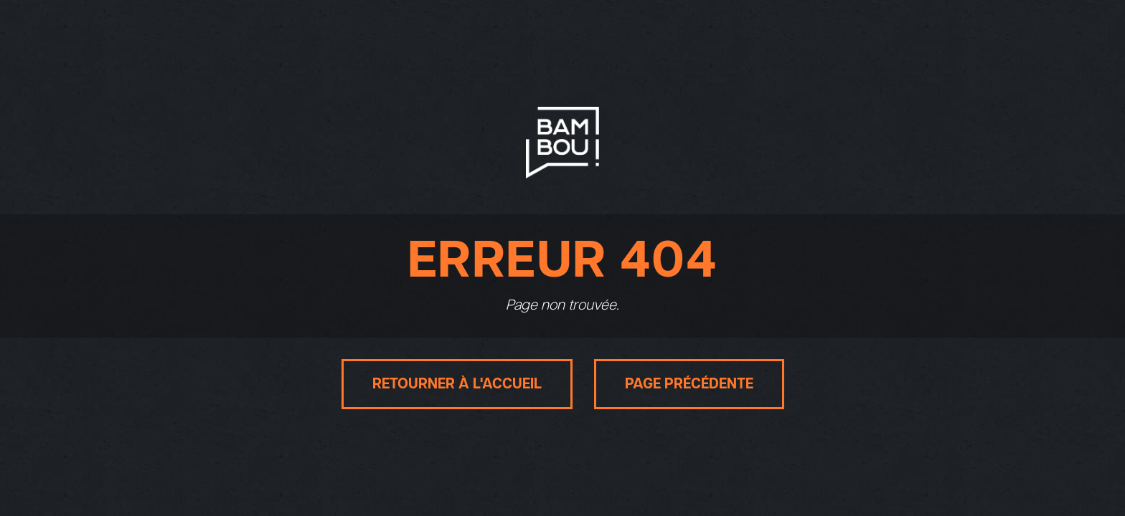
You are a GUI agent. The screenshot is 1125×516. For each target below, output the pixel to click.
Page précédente (689, 384)
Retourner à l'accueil (457, 384)
